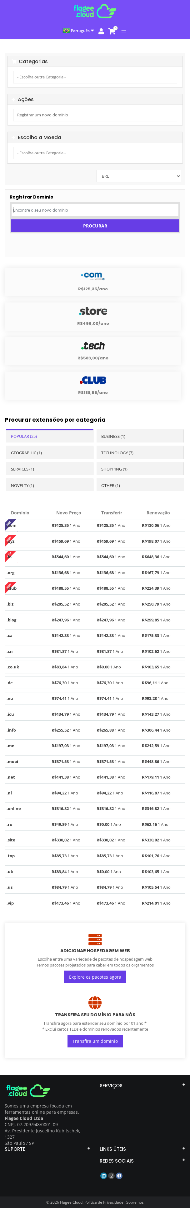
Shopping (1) (114, 469)
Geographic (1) (26, 453)
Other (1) (110, 485)
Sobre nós (135, 1202)
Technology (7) (117, 453)
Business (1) (113, 436)
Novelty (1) (22, 485)
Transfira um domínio (95, 1041)
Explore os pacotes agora (95, 977)
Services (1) (22, 469)
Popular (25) (24, 436)
